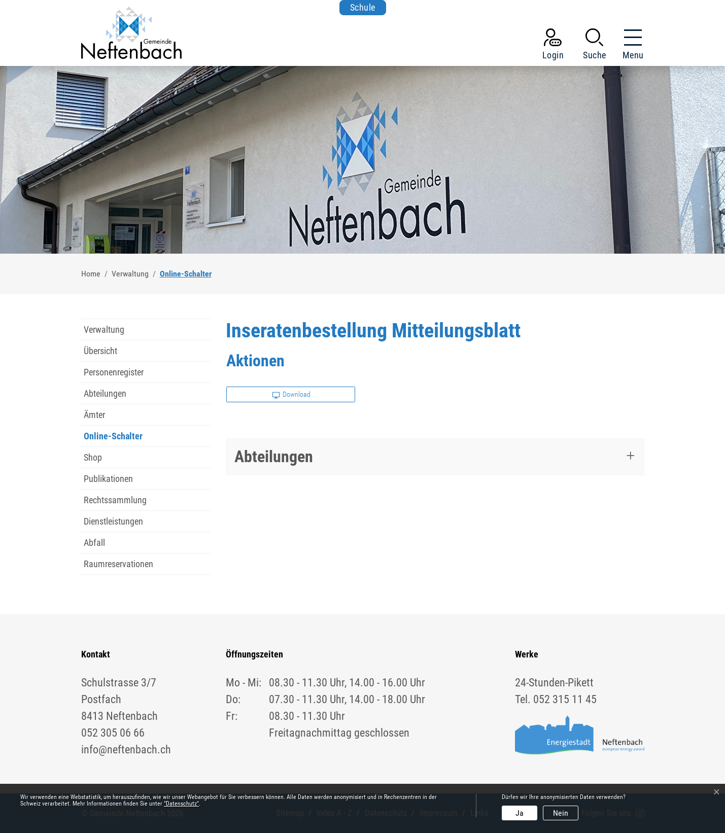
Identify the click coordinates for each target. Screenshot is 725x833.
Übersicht (100, 350)
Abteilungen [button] (273, 456)
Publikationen (108, 478)
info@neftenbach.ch (126, 749)
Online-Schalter (113, 439)
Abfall (94, 542)
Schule (362, 7)
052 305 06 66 (113, 732)
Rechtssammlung (115, 500)
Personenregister (114, 372)
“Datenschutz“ (181, 803)
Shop (93, 457)
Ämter (94, 414)
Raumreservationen (118, 564)
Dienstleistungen (113, 521)
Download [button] (291, 394)
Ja (519, 813)
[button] (594, 46)
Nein (560, 813)
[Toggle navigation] (630, 46)
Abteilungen (105, 393)
